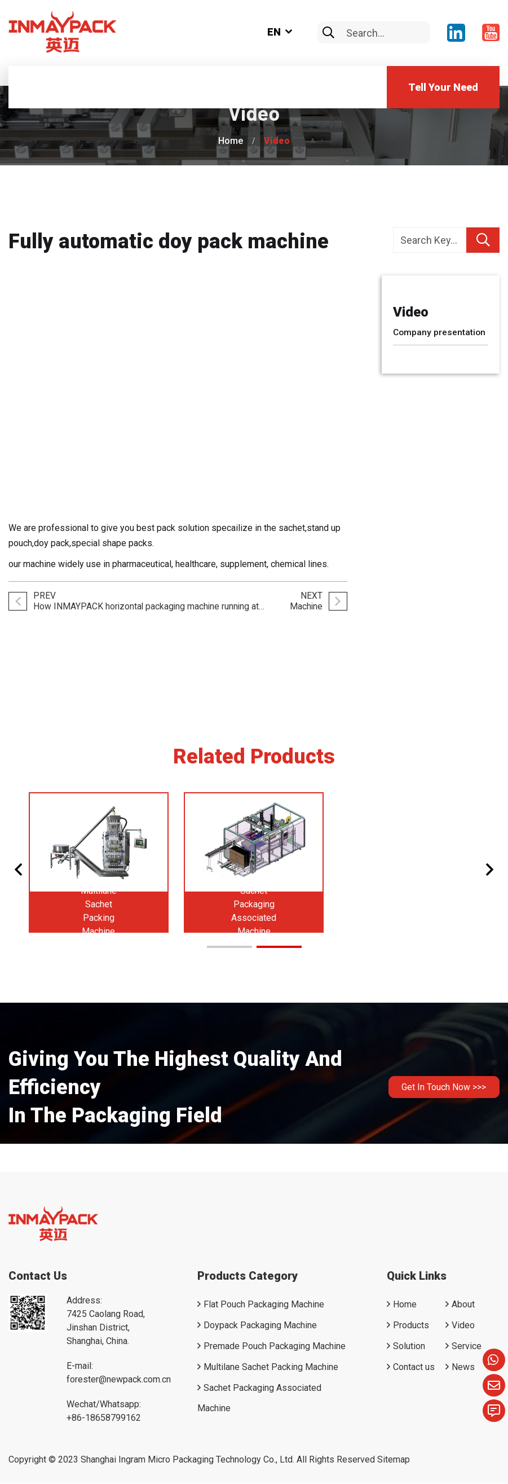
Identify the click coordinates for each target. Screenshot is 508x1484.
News (463, 1367)
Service (467, 1346)
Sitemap (393, 1460)
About (463, 1304)
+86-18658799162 (104, 1418)
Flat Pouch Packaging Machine (264, 1304)
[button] (18, 870)
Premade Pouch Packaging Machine (275, 1346)
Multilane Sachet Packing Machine (271, 1367)
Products (411, 1325)
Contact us (414, 1367)
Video (277, 140)
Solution (409, 1346)
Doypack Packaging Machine (260, 1325)
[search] (328, 33)
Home (230, 140)
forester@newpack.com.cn (119, 1380)
